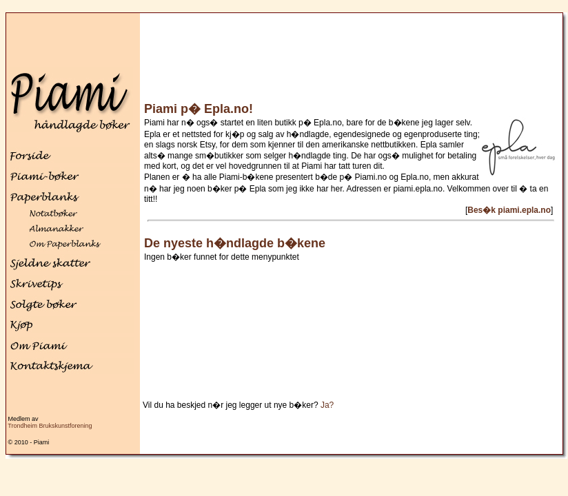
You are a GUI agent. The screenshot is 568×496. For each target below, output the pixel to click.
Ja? (327, 405)
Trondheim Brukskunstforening (50, 425)
